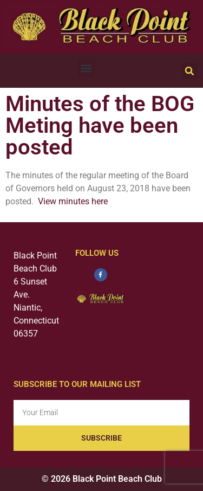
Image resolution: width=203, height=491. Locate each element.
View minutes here (73, 201)
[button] (86, 68)
